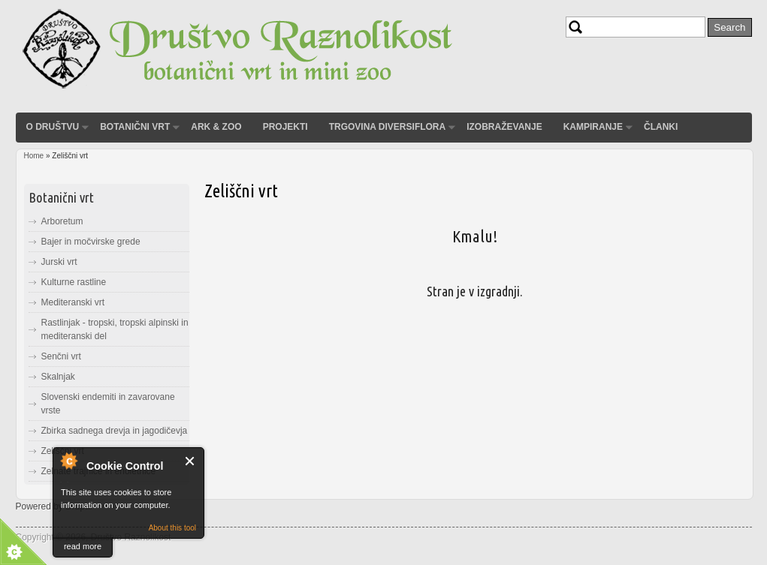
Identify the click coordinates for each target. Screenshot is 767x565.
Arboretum (62, 221)
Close (190, 461)
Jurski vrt (59, 262)
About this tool (172, 528)
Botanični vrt (135, 127)
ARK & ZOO (216, 127)
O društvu (53, 127)
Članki (661, 127)
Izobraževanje (504, 127)
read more (82, 546)
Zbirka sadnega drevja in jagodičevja (114, 430)
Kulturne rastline (74, 282)
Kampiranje (593, 127)
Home (34, 156)
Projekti (285, 127)
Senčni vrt (61, 356)
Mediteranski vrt (73, 302)
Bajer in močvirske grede (90, 241)
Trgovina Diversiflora (387, 127)
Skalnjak (58, 376)
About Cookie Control (68, 460)
